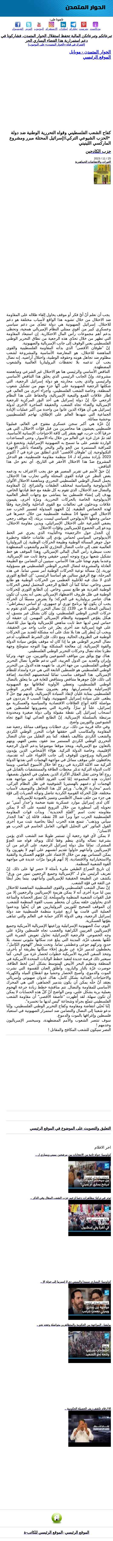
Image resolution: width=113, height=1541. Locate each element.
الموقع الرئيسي (97, 57)
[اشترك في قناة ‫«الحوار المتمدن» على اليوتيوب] (56, 44)
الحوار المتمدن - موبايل (90, 52)
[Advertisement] (58, 90)
